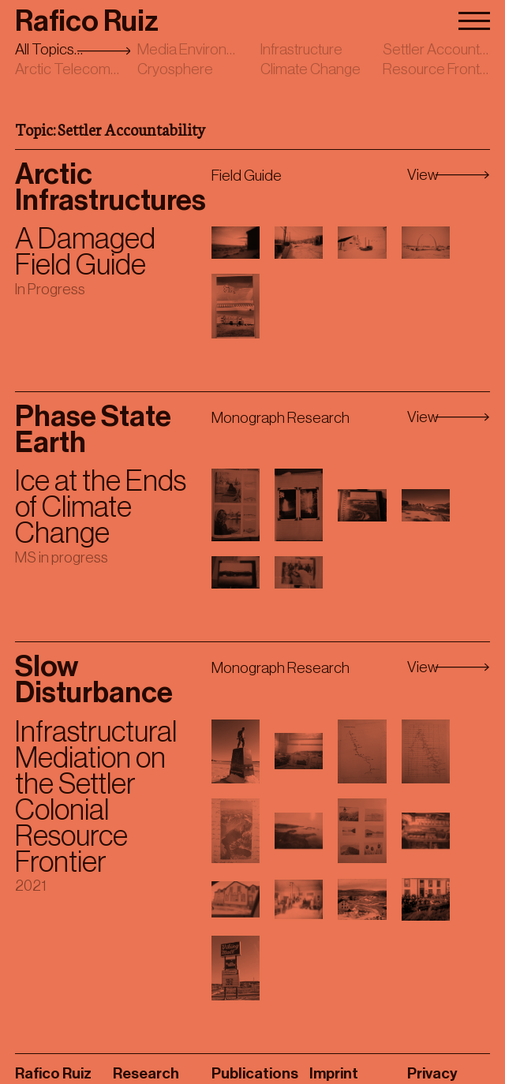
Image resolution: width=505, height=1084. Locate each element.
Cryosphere (175, 69)
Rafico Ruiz (87, 21)
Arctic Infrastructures (110, 187)
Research (146, 1073)
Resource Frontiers (443, 69)
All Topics (44, 49)
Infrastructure (301, 49)
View (423, 174)
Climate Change (310, 69)
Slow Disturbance (94, 680)
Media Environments (201, 49)
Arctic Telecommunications (100, 69)
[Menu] (474, 17)
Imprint (333, 1073)
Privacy (432, 1073)
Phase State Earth (93, 430)
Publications (254, 1073)
